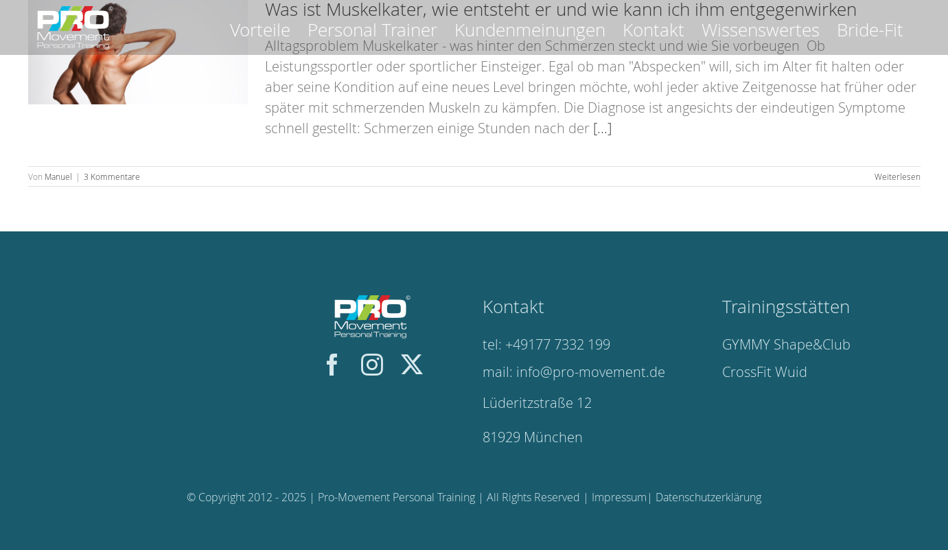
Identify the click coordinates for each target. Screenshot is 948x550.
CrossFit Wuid (764, 372)
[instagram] (372, 364)
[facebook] (332, 364)
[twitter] (411, 364)
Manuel (58, 176)
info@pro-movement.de (590, 372)
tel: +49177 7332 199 (546, 344)
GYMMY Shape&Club (786, 344)
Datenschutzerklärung (708, 497)
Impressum (619, 497)
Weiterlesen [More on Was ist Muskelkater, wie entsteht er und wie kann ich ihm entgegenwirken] (898, 176)
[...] (602, 128)
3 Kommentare (112, 176)
